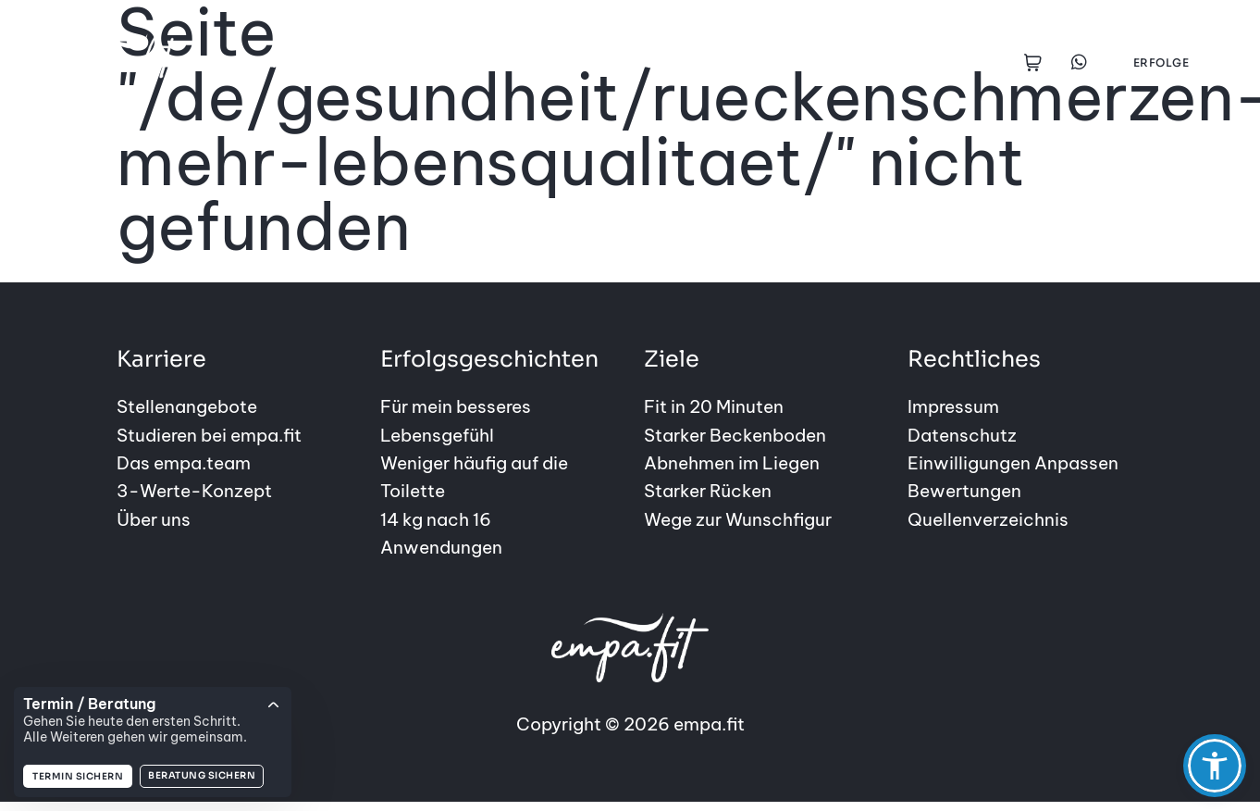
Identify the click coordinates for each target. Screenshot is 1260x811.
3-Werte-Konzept (194, 491)
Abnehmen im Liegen (732, 463)
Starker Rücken (708, 491)
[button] (1214, 765)
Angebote (303, 62)
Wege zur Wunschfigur (738, 519)
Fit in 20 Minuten (714, 406)
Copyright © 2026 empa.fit (630, 674)
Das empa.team (184, 463)
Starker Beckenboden (735, 435)
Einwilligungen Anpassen (1013, 463)
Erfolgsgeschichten (523, 62)
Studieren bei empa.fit (209, 435)
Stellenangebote (187, 406)
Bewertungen (964, 491)
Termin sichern (77, 776)
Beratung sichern (201, 775)
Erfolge (1161, 62)
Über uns (154, 519)
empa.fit (857, 62)
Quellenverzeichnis (988, 519)
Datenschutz (962, 435)
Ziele (395, 62)
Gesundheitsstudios (712, 62)
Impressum (953, 406)
